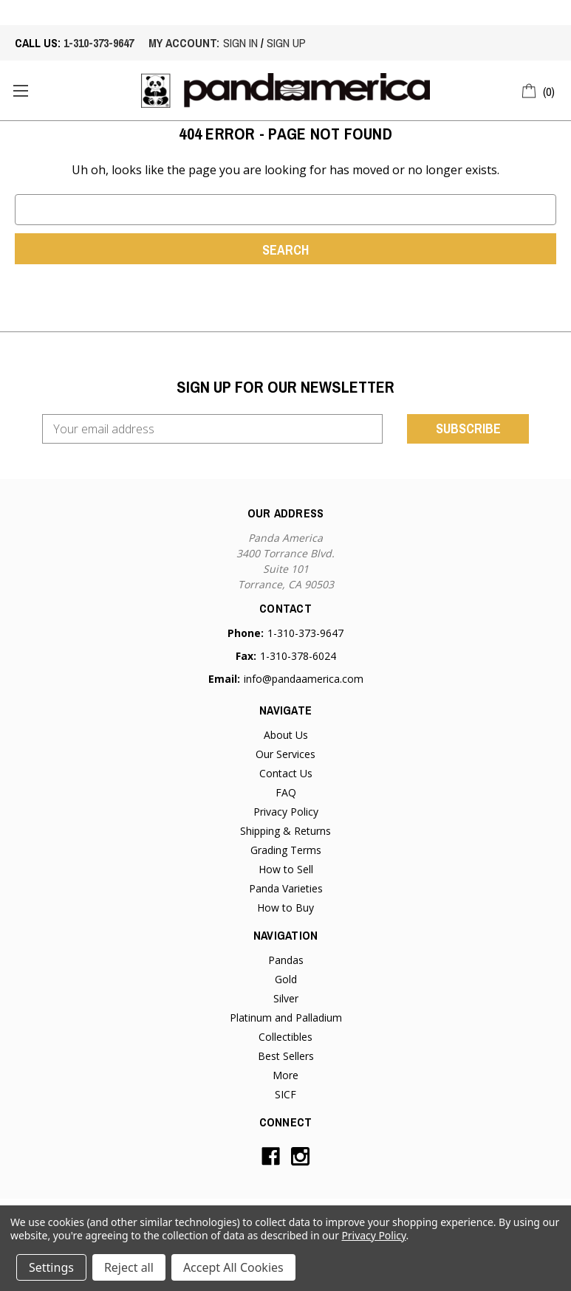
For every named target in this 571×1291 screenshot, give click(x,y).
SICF (285, 1094)
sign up (286, 43)
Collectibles (285, 1037)
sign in (240, 43)
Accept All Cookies (233, 1267)
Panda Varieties (286, 888)
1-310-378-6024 (298, 656)
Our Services (285, 754)
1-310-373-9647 (99, 43)
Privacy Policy (285, 812)
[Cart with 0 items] (539, 89)
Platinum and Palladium (286, 1018)
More (285, 1075)
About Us (286, 735)
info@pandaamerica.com (303, 679)
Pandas (286, 960)
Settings (51, 1267)
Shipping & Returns (285, 831)
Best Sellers (286, 1056)
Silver (285, 998)
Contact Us (285, 773)
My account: (183, 43)
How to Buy (285, 908)
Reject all (129, 1267)
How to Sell (286, 869)
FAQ (286, 792)
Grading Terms (285, 850)
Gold (286, 979)
